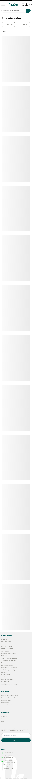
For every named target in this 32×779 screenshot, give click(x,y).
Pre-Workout (5, 682)
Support (5, 713)
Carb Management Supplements (11, 670)
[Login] (26, 4)
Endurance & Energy (7, 679)
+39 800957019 (7, 753)
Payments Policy (6, 700)
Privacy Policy (5, 702)
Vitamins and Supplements (9, 658)
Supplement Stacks (7, 665)
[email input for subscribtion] (16, 735)
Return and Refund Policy (8, 698)
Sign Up (16, 740)
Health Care (4, 639)
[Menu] (3, 4)
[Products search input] (13, 11)
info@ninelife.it (7, 758)
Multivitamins (5, 656)
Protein (3, 677)
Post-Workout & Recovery (9, 667)
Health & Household (7, 649)
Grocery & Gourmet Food (8, 653)
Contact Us (4, 719)
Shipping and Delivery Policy (9, 695)
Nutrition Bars (5, 663)
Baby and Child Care (7, 646)
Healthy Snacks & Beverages (9, 684)
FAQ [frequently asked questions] (2, 721)
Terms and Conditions (7, 705)
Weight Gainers (5, 674)
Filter (24, 24)
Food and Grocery (6, 641)
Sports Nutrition (5, 651)
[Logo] (14, 4)
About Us (4, 716)
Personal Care (5, 644)
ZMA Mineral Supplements (9, 660)
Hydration (4, 672)
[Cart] (30, 4)
